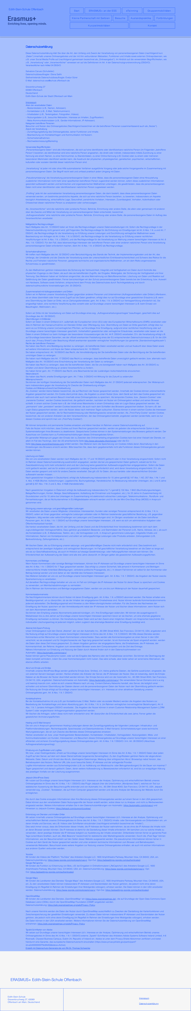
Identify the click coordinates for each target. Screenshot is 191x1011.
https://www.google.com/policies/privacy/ (67, 860)
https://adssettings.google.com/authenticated (118, 860)
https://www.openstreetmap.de (100, 898)
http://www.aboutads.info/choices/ (100, 440)
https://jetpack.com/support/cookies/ (73, 808)
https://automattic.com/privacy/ (51, 652)
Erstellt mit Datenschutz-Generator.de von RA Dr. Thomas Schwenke (58, 948)
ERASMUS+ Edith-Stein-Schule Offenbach (46, 979)
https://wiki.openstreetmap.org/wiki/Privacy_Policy (71, 905)
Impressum (31, 102)
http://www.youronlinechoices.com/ (47, 444)
